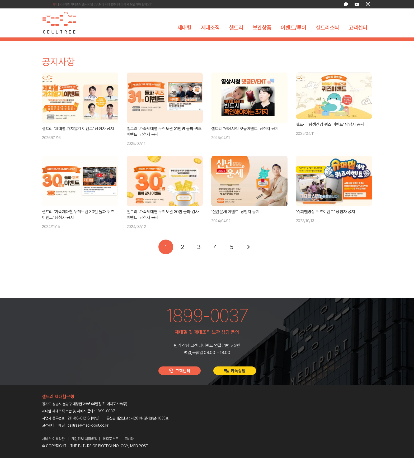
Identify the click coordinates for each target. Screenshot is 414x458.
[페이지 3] (198, 256)
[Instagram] (368, 4)
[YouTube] (356, 4)
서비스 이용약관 (53, 439)
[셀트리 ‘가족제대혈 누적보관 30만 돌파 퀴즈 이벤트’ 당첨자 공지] (80, 190)
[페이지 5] (231, 256)
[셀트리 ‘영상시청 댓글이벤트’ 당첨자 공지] (249, 107)
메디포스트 (111, 439)
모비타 (129, 439)
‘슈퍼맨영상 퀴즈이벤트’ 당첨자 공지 (325, 220)
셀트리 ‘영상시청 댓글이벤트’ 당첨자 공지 (245, 137)
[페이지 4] (215, 256)
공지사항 (195, 43)
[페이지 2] (182, 256)
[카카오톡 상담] (346, 4)
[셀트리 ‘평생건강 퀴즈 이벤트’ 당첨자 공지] (334, 105)
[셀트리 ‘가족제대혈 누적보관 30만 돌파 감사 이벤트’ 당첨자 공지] (165, 190)
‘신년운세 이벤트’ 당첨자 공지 (235, 220)
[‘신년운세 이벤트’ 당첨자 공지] (249, 190)
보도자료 (218, 43)
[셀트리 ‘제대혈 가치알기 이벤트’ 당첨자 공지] (80, 107)
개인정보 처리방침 (84, 439)
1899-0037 (105, 411)
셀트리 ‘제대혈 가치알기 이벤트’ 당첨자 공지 (78, 137)
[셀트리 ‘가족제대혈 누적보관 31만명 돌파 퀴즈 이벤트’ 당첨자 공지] (165, 107)
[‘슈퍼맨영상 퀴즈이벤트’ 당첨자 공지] (334, 190)
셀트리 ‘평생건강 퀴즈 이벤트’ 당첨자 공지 (330, 133)
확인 (95, 418)
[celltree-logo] (63, 23)
